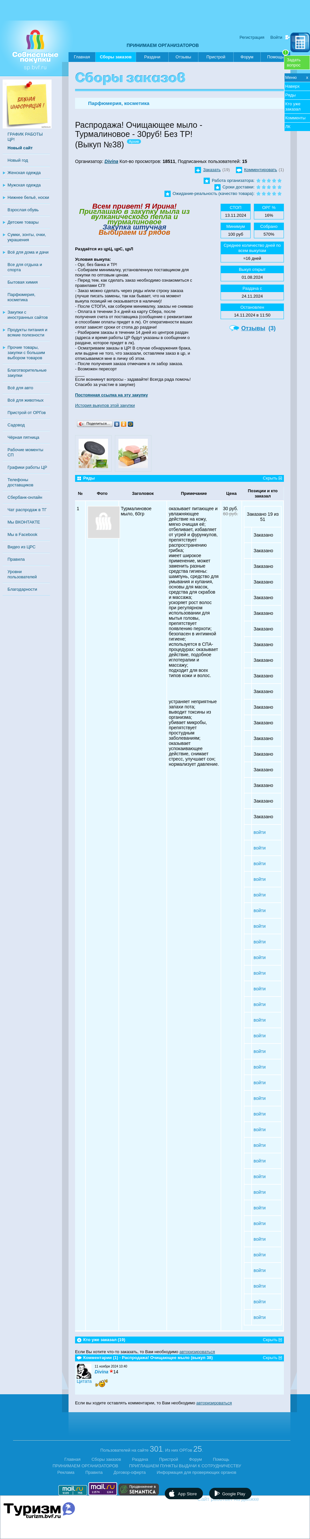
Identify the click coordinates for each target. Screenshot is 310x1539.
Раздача (140, 1459)
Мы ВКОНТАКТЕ (24, 522)
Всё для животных (25, 400)
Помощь (278, 55)
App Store (187, 1493)
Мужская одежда (24, 185)
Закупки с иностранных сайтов (28, 315)
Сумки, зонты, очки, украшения (27, 237)
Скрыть (270, 478)
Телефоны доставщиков (20, 482)
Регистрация (252, 37)
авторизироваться (197, 1351)
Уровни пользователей (22, 574)
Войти (276, 37)
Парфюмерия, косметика (21, 297)
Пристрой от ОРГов (27, 412)
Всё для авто (20, 387)
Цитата (84, 1381)
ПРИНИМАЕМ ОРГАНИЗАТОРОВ (163, 45)
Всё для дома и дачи (28, 252)
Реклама (65, 1472)
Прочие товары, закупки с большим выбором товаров (26, 352)
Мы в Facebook (22, 534)
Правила (16, 559)
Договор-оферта (130, 1472)
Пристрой (215, 56)
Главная (82, 56)
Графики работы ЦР (27, 467)
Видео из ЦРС (22, 546)
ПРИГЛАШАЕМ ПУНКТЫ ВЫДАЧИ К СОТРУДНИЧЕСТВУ (185, 1465)
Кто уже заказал (293, 106)
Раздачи (152, 56)
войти (260, 832)
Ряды (290, 95)
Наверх (292, 86)
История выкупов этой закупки (105, 405)
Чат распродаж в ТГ (27, 509)
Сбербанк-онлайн (25, 497)
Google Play (233, 1493)
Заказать (212, 169)
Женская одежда (24, 172)
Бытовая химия (23, 282)
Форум (247, 56)
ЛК (287, 126)
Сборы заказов (116, 58)
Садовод (16, 424)
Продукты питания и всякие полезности (27, 332)
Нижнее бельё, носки (28, 197)
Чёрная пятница (23, 437)
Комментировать (260, 169)
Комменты (295, 117)
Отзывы (183, 56)
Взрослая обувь (23, 209)
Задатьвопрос (294, 62)
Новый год (18, 160)
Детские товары (23, 222)
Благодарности (22, 589)
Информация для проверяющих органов (196, 1472)
